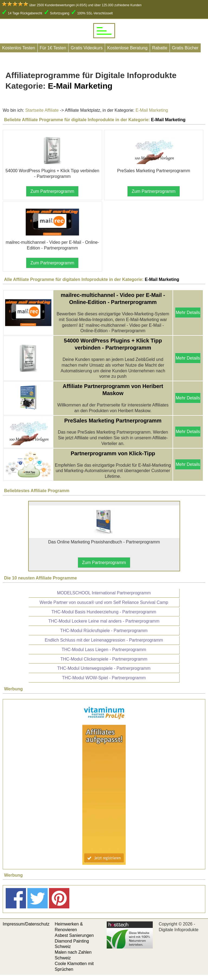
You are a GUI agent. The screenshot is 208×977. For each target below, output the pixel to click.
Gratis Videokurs (87, 48)
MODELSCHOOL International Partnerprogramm (104, 593)
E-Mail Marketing (151, 110)
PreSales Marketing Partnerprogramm (112, 421)
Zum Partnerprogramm (52, 191)
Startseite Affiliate (41, 110)
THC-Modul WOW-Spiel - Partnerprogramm (104, 677)
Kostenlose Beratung (127, 48)
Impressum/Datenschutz (26, 924)
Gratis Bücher (185, 48)
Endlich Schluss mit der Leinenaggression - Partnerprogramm (104, 640)
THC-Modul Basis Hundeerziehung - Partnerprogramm (103, 612)
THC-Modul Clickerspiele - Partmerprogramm (103, 659)
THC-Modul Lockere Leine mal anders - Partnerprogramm (104, 621)
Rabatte (159, 48)
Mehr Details (188, 312)
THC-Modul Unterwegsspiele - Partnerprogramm (103, 668)
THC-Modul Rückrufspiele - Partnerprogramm (104, 630)
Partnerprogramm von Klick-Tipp (113, 453)
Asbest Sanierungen (74, 935)
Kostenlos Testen (18, 48)
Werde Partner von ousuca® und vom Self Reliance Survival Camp (104, 602)
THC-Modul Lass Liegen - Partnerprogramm (103, 649)
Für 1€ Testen (53, 48)
